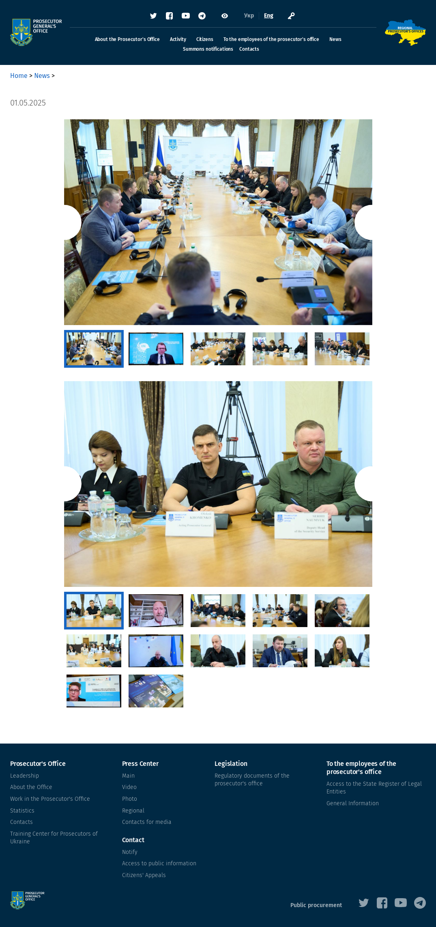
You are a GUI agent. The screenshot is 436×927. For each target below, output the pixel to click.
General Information (352, 803)
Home (19, 76)
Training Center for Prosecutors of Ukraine (54, 837)
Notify (129, 852)
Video (129, 787)
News (335, 39)
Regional (133, 810)
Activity (178, 39)
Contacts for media (147, 822)
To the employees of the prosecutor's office (271, 39)
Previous (64, 222)
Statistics (22, 810)
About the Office (31, 787)
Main (128, 775)
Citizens (204, 39)
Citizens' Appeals (144, 875)
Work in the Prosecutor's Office (50, 798)
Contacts (249, 49)
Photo (129, 798)
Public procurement (316, 905)
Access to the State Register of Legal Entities (374, 787)
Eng (268, 16)
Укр (249, 16)
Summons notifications (208, 49)
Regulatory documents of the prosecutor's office (252, 779)
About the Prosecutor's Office (127, 39)
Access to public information (159, 863)
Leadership (24, 775)
